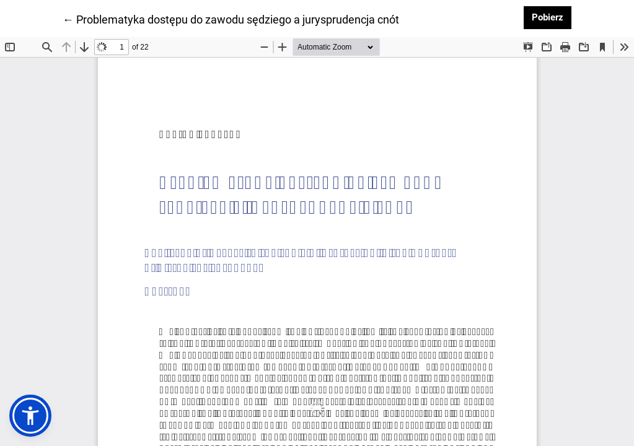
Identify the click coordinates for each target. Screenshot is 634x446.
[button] (30, 416)
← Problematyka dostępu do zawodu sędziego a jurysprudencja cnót (231, 18)
